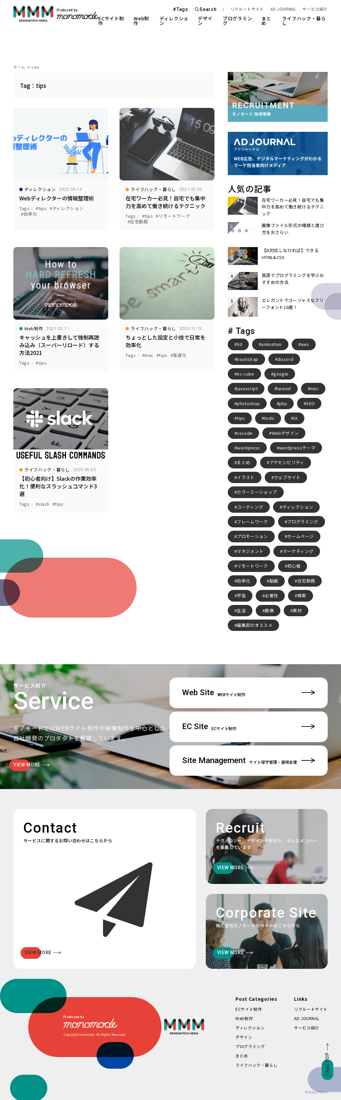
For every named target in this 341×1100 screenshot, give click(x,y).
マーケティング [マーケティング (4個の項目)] (298, 551)
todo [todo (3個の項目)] (269, 418)
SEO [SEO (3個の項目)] (310, 403)
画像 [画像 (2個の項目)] (269, 610)
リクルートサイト (247, 9)
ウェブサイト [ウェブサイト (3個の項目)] (287, 477)
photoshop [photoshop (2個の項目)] (248, 403)
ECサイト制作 (111, 20)
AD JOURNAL (283, 9)
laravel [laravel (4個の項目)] (284, 388)
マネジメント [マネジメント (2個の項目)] (250, 551)
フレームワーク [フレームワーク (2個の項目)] (252, 521)
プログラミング (237, 20)
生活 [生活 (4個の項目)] (241, 610)
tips (35, 67)
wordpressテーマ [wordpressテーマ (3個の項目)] (297, 447)
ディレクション (174, 20)
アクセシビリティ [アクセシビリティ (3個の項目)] (286, 462)
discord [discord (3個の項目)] (285, 359)
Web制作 (141, 20)
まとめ (266, 20)
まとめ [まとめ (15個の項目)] (243, 462)
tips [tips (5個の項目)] (241, 418)
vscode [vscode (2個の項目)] (244, 433)
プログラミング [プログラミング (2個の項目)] (302, 521)
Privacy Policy (316, 1091)
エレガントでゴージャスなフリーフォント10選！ (293, 303)
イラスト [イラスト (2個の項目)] (245, 477)
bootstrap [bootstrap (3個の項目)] (247, 359)
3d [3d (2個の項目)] (239, 344)
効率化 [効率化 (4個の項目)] (243, 581)
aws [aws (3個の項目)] (305, 344)
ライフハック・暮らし (304, 20)
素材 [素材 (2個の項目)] (297, 610)
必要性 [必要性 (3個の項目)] (271, 595)
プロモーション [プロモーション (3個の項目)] (252, 536)
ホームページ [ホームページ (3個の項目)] (300, 536)
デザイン (205, 20)
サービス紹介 (306, 1027)
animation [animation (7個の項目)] (271, 344)
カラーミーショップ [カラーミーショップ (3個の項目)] (257, 492)
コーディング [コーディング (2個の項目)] (250, 507)
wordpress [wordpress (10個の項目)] (248, 447)
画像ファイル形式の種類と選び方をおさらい (293, 228)
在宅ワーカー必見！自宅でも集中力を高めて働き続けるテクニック (293, 207)
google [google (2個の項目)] (280, 374)
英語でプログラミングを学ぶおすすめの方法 (293, 278)
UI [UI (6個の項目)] (295, 418)
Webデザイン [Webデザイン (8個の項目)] (285, 433)
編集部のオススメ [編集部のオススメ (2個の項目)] (254, 625)
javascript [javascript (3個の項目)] (247, 388)
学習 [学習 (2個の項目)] (241, 595)
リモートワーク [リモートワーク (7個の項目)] (252, 566)
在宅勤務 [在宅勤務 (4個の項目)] (306, 581)
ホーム (19, 67)
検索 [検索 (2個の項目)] (301, 595)
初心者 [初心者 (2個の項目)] (293, 566)
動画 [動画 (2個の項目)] (273, 581)
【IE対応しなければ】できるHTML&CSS (290, 253)
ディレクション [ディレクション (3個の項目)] (297, 507)
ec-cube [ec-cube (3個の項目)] (245, 374)
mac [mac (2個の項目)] (314, 388)
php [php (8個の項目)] (283, 403)
